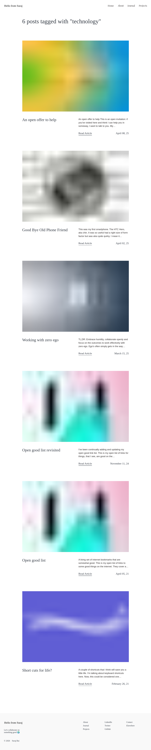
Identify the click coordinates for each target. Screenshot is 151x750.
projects (143, 5)
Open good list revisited (41, 450)
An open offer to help (39, 119)
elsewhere (130, 726)
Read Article (85, 133)
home (111, 5)
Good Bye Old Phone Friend (45, 230)
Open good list (34, 560)
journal (131, 5)
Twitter (107, 726)
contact (129, 722)
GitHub (108, 729)
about (121, 5)
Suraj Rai (15, 741)
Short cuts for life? (37, 670)
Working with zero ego (40, 340)
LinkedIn (108, 722)
